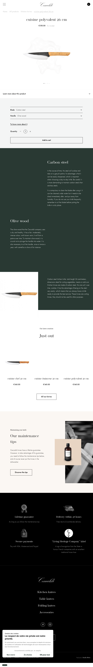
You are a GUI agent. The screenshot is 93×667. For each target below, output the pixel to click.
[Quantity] (25, 131)
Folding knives (46, 609)
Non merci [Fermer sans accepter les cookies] (11, 655)
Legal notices (7, 661)
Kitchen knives (46, 596)
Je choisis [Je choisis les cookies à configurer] (28, 655)
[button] (4, 665)
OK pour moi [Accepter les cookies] (45, 655)
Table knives (46, 603)
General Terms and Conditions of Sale (26, 661)
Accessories (46, 616)
